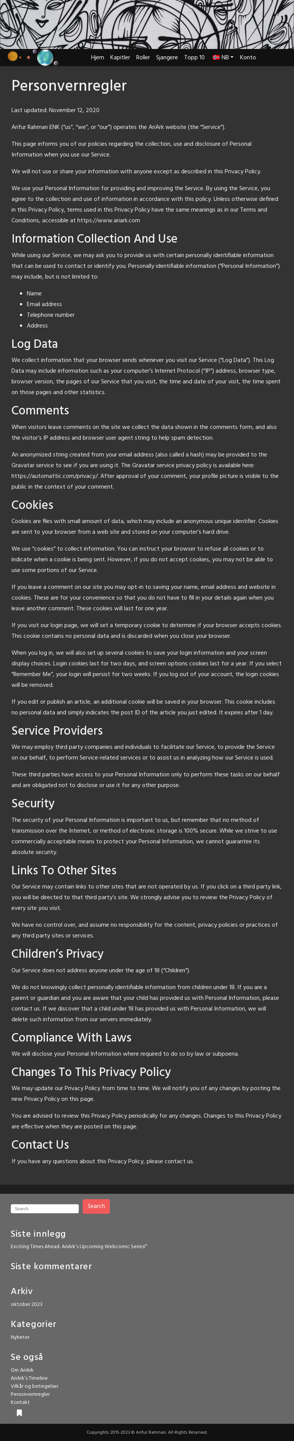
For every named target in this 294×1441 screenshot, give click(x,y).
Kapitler (120, 58)
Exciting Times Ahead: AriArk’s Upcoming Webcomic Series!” (79, 1246)
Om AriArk (22, 1370)
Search (96, 1206)
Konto (248, 58)
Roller (143, 58)
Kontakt (20, 1402)
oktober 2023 (26, 1304)
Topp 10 (194, 58)
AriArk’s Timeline (29, 1378)
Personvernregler (30, 1394)
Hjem (97, 58)
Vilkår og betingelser (34, 1386)
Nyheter (20, 1337)
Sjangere (167, 58)
